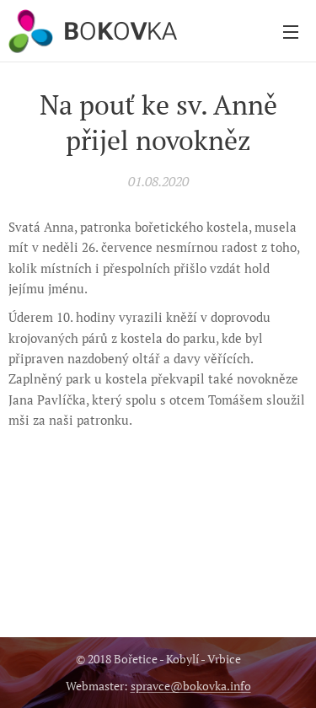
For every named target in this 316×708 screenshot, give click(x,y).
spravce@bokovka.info (191, 686)
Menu (290, 32)
